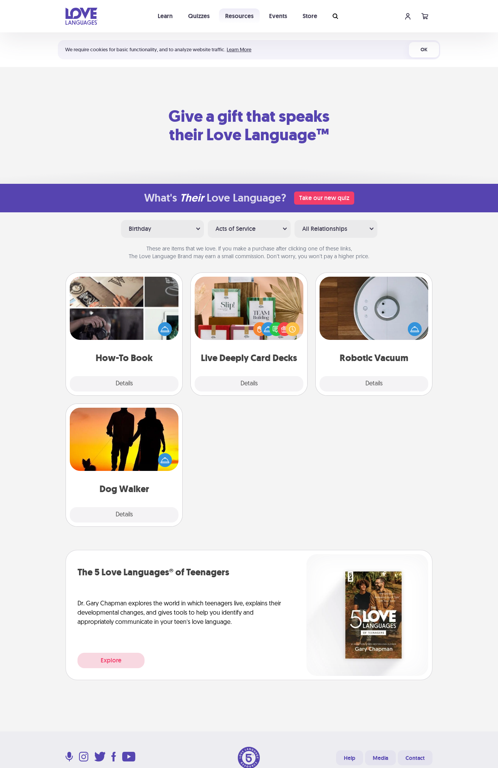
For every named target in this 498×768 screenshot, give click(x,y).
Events (278, 16)
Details (124, 384)
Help (349, 758)
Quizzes (199, 16)
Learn (165, 16)
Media (380, 758)
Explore (111, 660)
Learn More (239, 49)
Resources (239, 16)
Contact (415, 758)
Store (310, 16)
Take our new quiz (324, 198)
